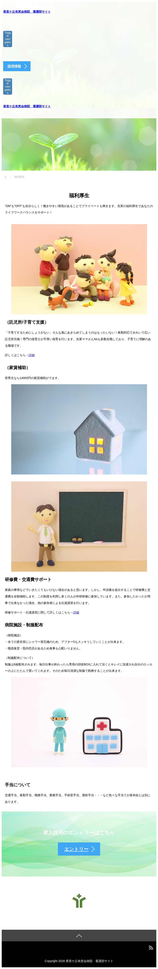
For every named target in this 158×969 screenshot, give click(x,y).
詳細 (32, 355)
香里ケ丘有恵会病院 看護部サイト (27, 11)
